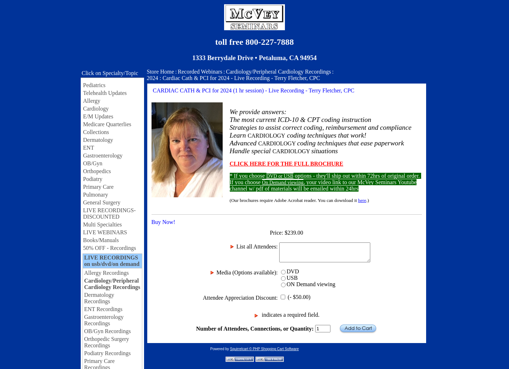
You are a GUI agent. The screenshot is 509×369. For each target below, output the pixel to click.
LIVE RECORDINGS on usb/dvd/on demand (112, 261)
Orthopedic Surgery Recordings (106, 342)
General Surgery (102, 202)
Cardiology (96, 109)
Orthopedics (97, 171)
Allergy (92, 101)
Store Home (160, 72)
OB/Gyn (92, 163)
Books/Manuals (101, 240)
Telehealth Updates (105, 93)
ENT (88, 148)
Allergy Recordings (106, 273)
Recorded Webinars (200, 72)
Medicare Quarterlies (107, 124)
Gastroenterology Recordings (104, 320)
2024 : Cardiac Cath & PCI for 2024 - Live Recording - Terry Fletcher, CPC (233, 78)
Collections (96, 132)
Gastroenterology (103, 156)
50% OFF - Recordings (109, 248)
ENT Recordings (103, 309)
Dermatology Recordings (99, 298)
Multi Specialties (102, 224)
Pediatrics (94, 85)
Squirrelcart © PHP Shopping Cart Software (264, 349)
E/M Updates (98, 116)
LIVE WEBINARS (105, 232)
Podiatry (92, 179)
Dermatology (98, 140)
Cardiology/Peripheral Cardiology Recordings (112, 284)
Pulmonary (95, 195)
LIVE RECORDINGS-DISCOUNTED (109, 213)
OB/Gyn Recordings (107, 331)
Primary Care (98, 187)
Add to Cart (358, 328)
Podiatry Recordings (107, 353)
